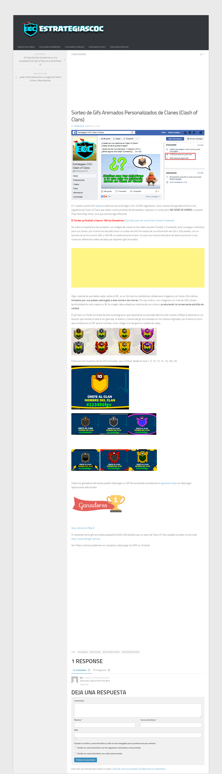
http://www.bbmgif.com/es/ (86, 539)
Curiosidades (78, 54)
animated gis (82, 652)
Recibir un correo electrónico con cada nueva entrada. (100, 754)
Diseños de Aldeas (26, 47)
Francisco (79, 126)
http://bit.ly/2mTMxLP (83, 528)
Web (76, 730)
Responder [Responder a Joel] (84, 685)
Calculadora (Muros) (117, 47)
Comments (81, 670)
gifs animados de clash (111, 652)
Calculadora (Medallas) (49, 47)
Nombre (78, 720)
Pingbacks (101, 670)
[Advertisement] (111, 7)
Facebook (99, 206)
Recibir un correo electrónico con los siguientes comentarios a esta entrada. (109, 748)
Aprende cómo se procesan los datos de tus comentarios (139, 769)
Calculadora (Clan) (95, 47)
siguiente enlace (168, 483)
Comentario (79, 701)
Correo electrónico (148, 720)
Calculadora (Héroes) (73, 47)
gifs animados (95, 652)
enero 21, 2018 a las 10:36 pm (98, 678)
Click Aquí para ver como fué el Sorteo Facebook (150, 220)
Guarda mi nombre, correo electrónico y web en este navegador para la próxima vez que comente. (115, 744)
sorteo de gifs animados (130, 652)
